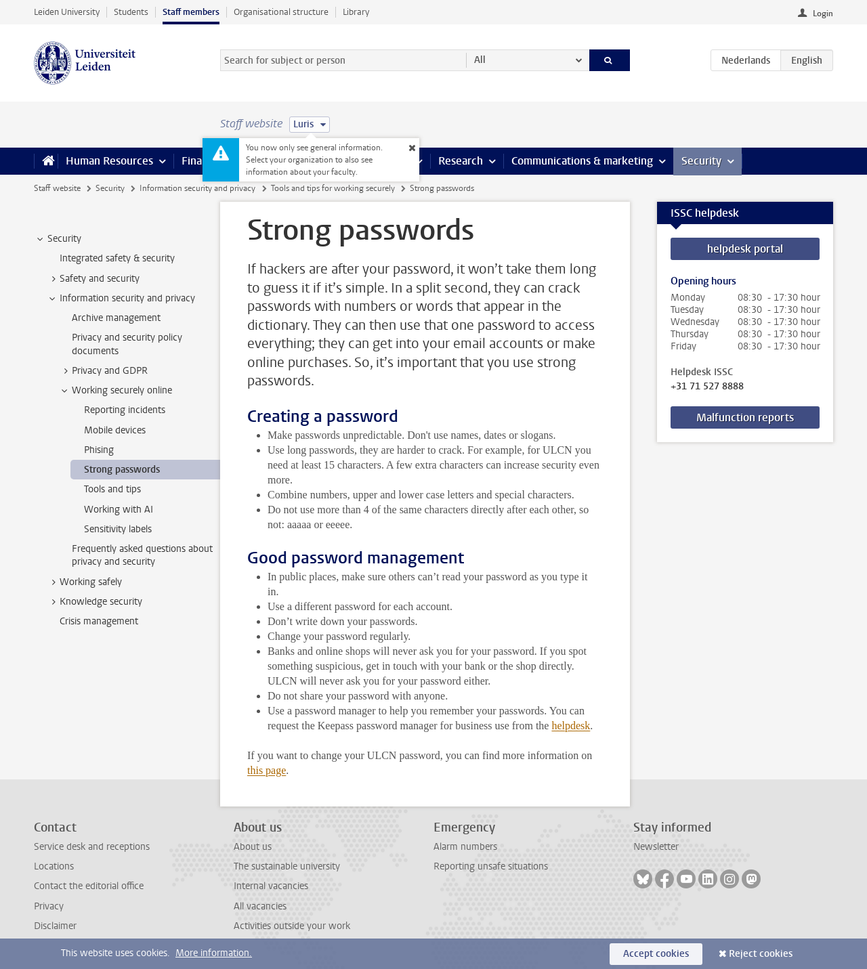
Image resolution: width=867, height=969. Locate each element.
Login (823, 13)
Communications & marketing (582, 161)
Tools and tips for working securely (333, 188)
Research (460, 161)
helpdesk (570, 725)
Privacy (49, 906)
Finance (200, 161)
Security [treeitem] (58, 239)
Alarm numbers (465, 846)
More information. (213, 953)
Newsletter (656, 846)
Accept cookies (656, 953)
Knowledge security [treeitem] (94, 602)
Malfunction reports (745, 417)
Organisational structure (281, 12)
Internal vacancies (271, 886)
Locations (54, 866)
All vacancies (260, 906)
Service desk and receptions (92, 846)
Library (356, 12)
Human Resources (109, 161)
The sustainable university (287, 866)
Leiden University (67, 12)
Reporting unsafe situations (491, 866)
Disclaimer (55, 926)
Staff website (57, 188)
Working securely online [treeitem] (115, 390)
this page (266, 770)
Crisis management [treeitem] (99, 621)
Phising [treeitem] (99, 450)
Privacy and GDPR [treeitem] (103, 371)
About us (253, 846)
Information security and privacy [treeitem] (121, 298)
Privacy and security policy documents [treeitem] (127, 344)
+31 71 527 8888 (707, 387)
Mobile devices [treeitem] (115, 430)
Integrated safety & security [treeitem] (117, 258)
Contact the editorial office (89, 886)
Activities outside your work (292, 926)
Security (701, 161)
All (480, 59)
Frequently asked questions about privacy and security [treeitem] (142, 555)
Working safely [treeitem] (84, 582)
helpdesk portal (745, 249)
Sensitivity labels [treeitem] (119, 529)
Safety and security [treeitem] (93, 279)
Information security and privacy (197, 188)
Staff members (191, 12)
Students (131, 12)
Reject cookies (760, 953)
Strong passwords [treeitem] (122, 469)
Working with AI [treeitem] (118, 509)
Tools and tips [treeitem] (112, 489)
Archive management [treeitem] (116, 317)
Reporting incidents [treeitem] (124, 410)
